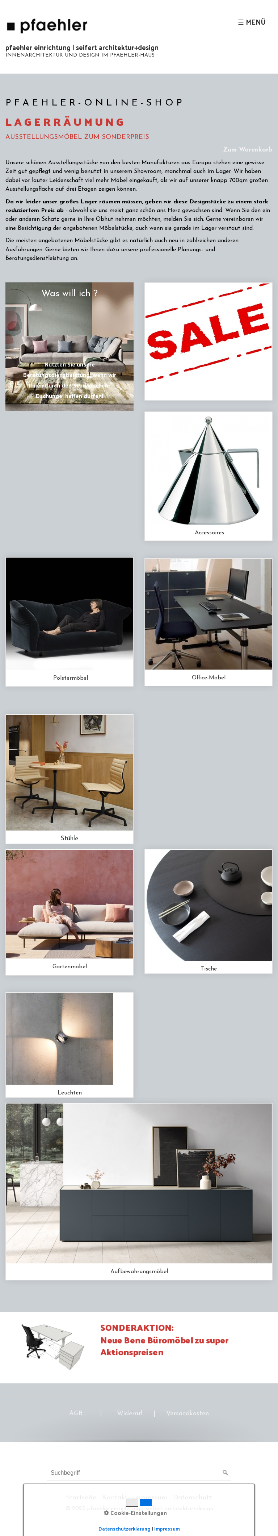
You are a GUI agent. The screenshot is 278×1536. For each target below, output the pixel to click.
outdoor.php (69, 912)
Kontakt (114, 1497)
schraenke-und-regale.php (139, 1191)
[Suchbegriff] (139, 1473)
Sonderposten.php (208, 341)
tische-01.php (208, 911)
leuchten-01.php (69, 1045)
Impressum (150, 1497)
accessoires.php (208, 476)
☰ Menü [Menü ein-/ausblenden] (252, 22)
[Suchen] (225, 1473)
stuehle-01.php (69, 779)
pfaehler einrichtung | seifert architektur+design (82, 47)
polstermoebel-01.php (69, 621)
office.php (208, 622)
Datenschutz (192, 1497)
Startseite (81, 1497)
